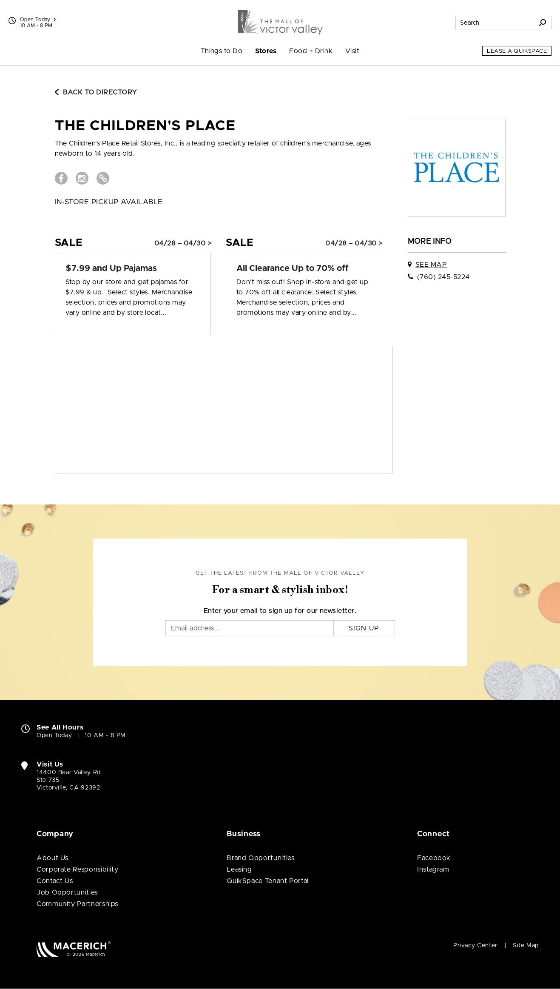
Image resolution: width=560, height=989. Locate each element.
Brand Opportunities (260, 858)
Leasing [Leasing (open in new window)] (239, 869)
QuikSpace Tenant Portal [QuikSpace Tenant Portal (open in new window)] (268, 881)
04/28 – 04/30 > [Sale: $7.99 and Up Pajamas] (182, 243)
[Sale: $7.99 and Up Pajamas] (133, 268)
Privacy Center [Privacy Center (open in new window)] (475, 946)
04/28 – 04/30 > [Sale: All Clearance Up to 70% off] (353, 243)
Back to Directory (96, 92)
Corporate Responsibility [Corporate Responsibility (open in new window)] (77, 869)
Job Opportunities (67, 892)
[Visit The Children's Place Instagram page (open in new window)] (82, 178)
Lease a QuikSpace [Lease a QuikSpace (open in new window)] (517, 51)
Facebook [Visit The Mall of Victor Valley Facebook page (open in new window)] (434, 858)
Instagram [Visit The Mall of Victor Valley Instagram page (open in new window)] (433, 869)
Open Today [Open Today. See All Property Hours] (54, 735)
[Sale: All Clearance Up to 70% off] (304, 268)
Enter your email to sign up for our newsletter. (280, 610)
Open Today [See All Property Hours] (38, 19)
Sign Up (364, 628)
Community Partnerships (77, 904)
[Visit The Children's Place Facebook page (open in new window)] (61, 178)
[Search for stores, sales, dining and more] (494, 22)
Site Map (526, 946)
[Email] (249, 628)
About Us (52, 858)
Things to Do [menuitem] (222, 51)
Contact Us (55, 881)
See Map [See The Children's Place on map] (431, 264)
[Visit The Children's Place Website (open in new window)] (103, 178)
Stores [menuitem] (265, 51)
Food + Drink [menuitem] (311, 51)
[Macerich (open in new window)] (74, 949)
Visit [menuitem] (352, 51)
